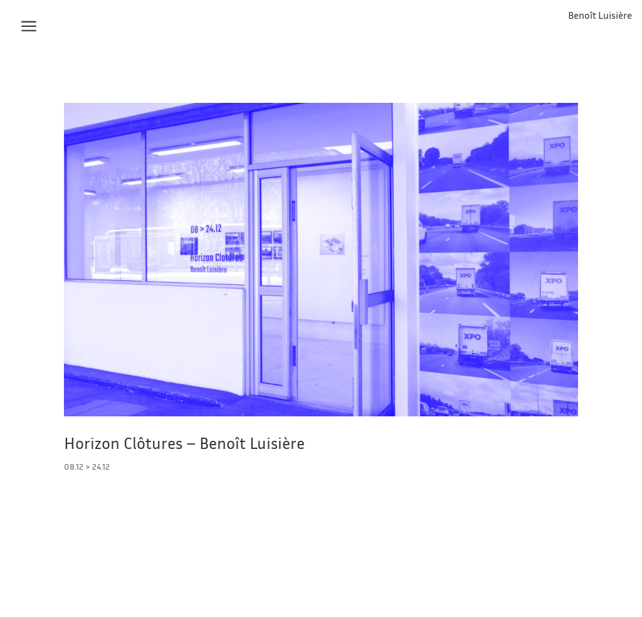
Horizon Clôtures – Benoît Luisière (184, 443)
